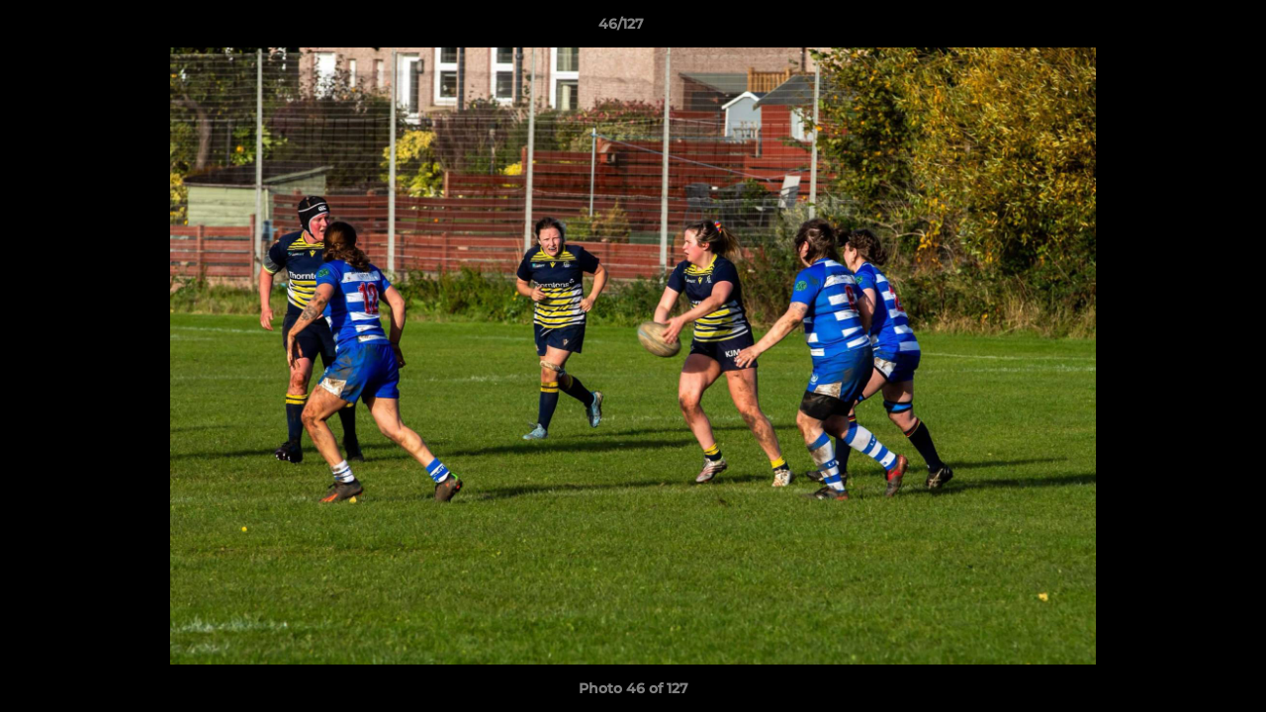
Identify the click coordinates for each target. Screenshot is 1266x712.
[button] (1183, 29)
